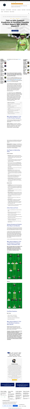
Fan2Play (18, 355)
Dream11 (15, 355)
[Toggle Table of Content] (20, 102)
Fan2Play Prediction (10, 111)
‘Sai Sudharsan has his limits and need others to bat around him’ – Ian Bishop (2, 82)
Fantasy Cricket (10, 356)
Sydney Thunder (15, 356)
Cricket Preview (11, 355)
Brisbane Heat (16, 353)
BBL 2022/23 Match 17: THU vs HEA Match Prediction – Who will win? (13, 113)
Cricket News (18, 354)
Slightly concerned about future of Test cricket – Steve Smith (25, 73)
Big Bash (20, 352)
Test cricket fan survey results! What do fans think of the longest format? (25, 63)
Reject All (10, 405)
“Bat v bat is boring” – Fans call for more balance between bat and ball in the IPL (2, 74)
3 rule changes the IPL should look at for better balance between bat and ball (19, 393)
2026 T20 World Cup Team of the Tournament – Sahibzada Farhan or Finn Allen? (19, 398)
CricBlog (19, 353)
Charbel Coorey (14, 364)
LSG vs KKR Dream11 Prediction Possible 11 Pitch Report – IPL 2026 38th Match (2, 78)
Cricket (10, 354)
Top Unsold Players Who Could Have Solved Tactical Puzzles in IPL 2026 (19, 396)
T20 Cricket (19, 356)
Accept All (15, 405)
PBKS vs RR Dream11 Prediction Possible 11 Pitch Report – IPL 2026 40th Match (2, 67)
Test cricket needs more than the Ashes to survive (24, 70)
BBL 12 (14, 18)
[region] (10, 403)
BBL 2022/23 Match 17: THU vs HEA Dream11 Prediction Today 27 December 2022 (14, 110)
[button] (28, 13)
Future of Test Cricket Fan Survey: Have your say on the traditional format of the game (25, 67)
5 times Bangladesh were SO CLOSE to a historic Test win (7, 385)
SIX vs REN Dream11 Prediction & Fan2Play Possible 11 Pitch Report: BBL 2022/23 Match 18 (22, 385)
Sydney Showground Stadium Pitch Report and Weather (14, 108)
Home (4, 16)
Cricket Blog (13, 354)
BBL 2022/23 (18, 18)
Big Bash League (10, 353)
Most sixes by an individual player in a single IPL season (2, 63)
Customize (5, 405)
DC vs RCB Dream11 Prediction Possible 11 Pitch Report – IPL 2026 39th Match (2, 71)
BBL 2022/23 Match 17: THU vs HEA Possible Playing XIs (14, 104)
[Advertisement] (14, 67)
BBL (5, 16)
